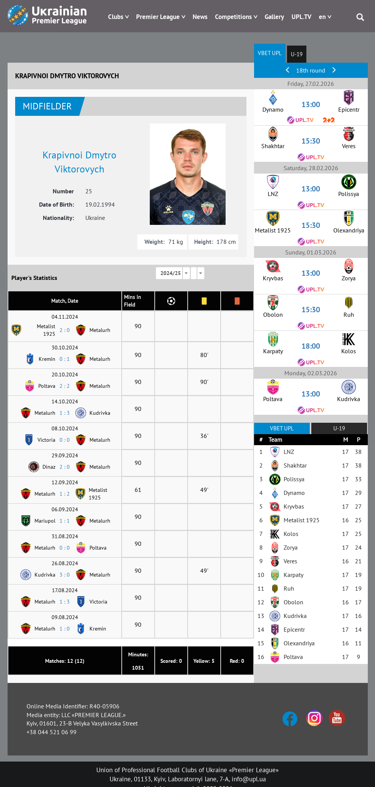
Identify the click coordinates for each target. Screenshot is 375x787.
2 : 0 (65, 330)
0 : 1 (65, 359)
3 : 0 (65, 574)
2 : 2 (65, 385)
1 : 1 (65, 520)
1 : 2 (65, 493)
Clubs (115, 17)
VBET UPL (270, 53)
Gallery (274, 17)
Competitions (233, 17)
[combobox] (172, 273)
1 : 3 (65, 412)
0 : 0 (65, 439)
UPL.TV (301, 17)
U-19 (297, 54)
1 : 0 (65, 628)
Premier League (158, 17)
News (200, 17)
